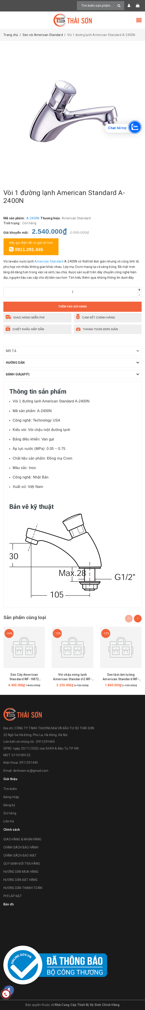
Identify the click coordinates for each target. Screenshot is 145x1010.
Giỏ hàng (9, 813)
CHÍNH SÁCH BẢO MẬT (20, 855)
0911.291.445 (26, 249)
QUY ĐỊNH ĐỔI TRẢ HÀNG (21, 863)
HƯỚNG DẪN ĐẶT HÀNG (20, 880)
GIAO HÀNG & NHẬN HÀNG (22, 839)
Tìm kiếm (10, 789)
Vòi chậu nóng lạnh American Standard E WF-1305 (72, 679)
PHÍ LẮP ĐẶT (12, 896)
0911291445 (28, 762)
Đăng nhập (11, 797)
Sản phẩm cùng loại (24, 617)
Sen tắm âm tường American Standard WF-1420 (121, 679)
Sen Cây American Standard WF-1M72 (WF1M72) (24, 679)
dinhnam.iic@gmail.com (30, 770)
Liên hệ (8, 821)
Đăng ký (9, 805)
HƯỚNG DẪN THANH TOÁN (22, 888)
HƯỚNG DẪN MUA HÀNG (21, 871)
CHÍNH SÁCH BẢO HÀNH (20, 847)
